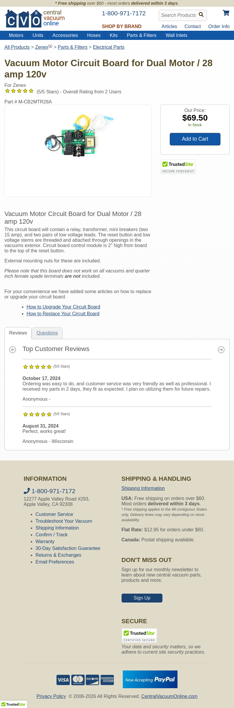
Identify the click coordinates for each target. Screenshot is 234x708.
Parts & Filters (141, 35)
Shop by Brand (122, 26)
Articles (169, 26)
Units (38, 35)
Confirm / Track (51, 534)
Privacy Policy (51, 696)
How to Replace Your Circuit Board (63, 313)
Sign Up (142, 597)
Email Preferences (54, 561)
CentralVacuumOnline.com (169, 696)
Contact (193, 26)
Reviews (18, 332)
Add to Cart (195, 139)
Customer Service (54, 514)
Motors (16, 35)
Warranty (44, 541)
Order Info (219, 26)
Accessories (65, 35)
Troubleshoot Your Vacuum (63, 521)
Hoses (94, 35)
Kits (114, 35)
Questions (47, 332)
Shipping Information (57, 527)
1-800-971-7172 (49, 491)
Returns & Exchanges (58, 555)
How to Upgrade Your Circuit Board (63, 306)
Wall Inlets (176, 35)
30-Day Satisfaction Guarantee (67, 548)
